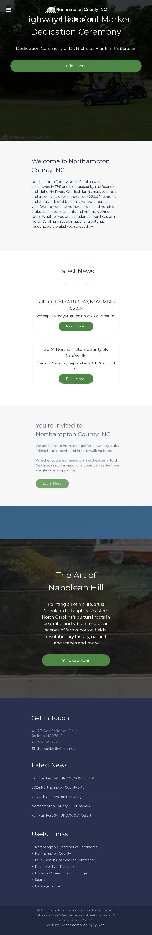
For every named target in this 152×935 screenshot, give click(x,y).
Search (40, 880)
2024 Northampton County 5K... (58, 788)
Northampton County (53, 854)
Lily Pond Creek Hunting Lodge (61, 873)
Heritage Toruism (49, 886)
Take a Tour (76, 660)
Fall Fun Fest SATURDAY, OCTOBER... (62, 815)
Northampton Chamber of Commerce (66, 847)
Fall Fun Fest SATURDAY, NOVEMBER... (64, 778)
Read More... (76, 326)
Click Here (76, 65)
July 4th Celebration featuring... (58, 797)
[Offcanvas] (91, 20)
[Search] (84, 20)
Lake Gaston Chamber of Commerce (65, 860)
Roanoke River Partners (54, 867)
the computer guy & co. (85, 925)
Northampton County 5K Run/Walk (61, 806)
